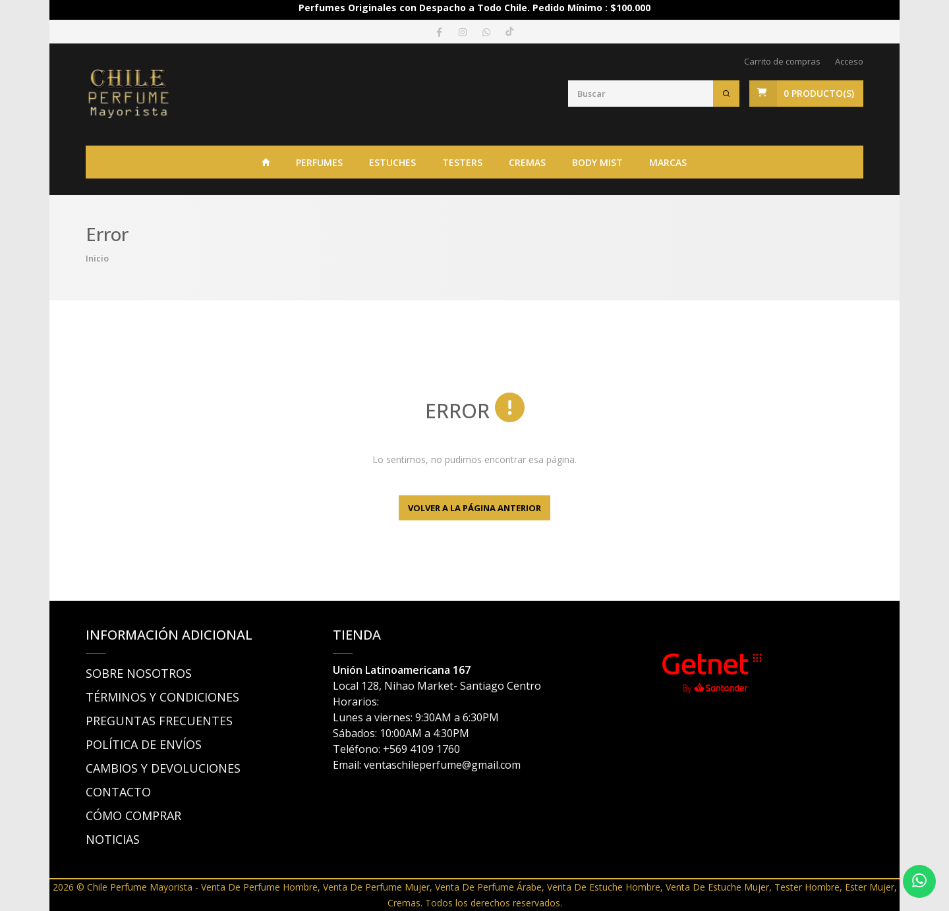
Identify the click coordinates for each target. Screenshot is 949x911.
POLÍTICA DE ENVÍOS (144, 744)
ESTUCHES (392, 162)
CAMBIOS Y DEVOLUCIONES (163, 768)
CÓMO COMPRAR (133, 815)
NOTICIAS (113, 839)
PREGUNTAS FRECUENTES (159, 721)
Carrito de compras (782, 61)
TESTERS (462, 162)
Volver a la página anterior (474, 508)
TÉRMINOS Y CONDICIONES (162, 697)
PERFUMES (319, 162)
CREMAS (527, 162)
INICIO (266, 162)
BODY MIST (597, 162)
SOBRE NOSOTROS (139, 673)
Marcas (668, 162)
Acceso (849, 61)
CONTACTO (118, 792)
